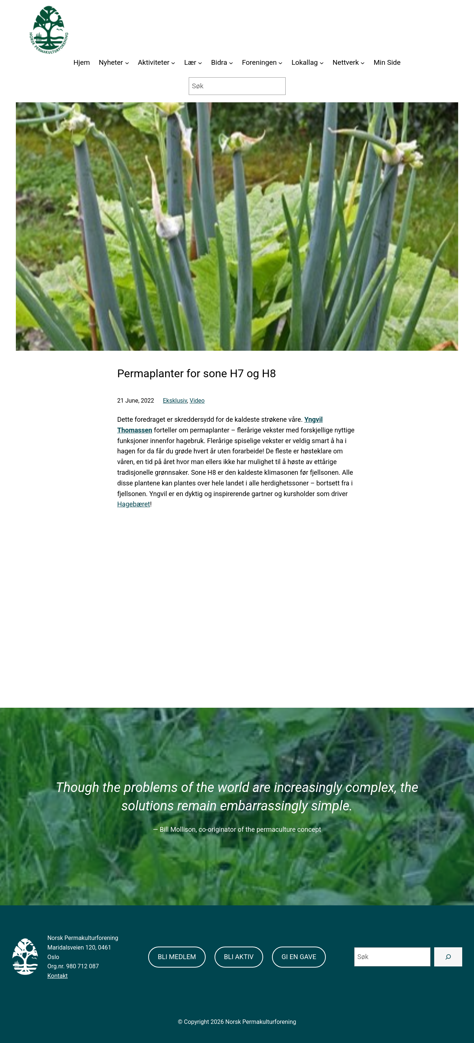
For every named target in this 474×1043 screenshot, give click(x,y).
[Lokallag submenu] (322, 63)
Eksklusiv (175, 400)
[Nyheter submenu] (127, 63)
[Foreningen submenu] (280, 63)
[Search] (448, 956)
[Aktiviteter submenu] (173, 63)
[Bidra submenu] (231, 63)
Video (197, 400)
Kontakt (57, 975)
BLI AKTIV (239, 957)
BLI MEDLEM (177, 957)
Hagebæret (133, 504)
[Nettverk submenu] (362, 63)
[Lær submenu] (200, 63)
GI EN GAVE (299, 957)
